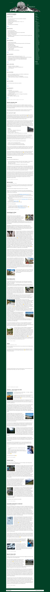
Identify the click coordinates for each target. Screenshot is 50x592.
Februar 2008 (37, 55)
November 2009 (37, 42)
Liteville (17, 99)
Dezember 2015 (37, 23)
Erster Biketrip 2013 (11, 278)
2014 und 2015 (10, 182)
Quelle (8, 97)
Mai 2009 (37, 46)
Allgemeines (12, 209)
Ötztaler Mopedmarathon (21, 207)
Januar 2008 (37, 56)
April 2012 (37, 27)
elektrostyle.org (9, 590)
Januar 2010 (37, 41)
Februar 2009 (37, 48)
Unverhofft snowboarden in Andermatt (14, 503)
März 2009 (37, 47)
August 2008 (37, 51)
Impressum (37, 14)
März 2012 (37, 28)
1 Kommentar (13, 457)
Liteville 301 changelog (11, 14)
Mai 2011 (37, 33)
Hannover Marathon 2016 (12, 102)
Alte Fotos (37, 16)
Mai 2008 (37, 53)
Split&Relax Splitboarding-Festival (24, 194)
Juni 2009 (37, 45)
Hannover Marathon (20, 205)
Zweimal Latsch (10, 460)
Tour (11, 457)
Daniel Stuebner (37, 17)
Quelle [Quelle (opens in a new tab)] (8, 26)
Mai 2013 (37, 24)
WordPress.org (37, 64)
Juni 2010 (37, 38)
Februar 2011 (37, 34)
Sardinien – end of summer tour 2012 (14, 389)
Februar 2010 (37, 40)
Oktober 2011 (37, 30)
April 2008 (37, 54)
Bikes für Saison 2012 (11, 554)
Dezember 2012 (37, 25)
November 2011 (37, 29)
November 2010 (37, 35)
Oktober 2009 (37, 43)
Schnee (12, 551)
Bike (11, 99)
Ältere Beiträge (9, 587)
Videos (8, 343)
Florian (14, 103)
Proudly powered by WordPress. (40, 590)
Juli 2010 (36, 37)
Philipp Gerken (37, 19)
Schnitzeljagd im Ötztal (11, 212)
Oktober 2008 (37, 50)
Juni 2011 (37, 32)
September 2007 (37, 59)
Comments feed (37, 63)
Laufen (12, 179)
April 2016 (37, 22)
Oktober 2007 (37, 58)
